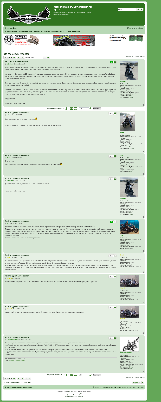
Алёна (122, 132)
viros (121, 235)
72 (128, 355)
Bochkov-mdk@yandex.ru (17, 360)
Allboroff (122, 288)
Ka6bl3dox (123, 81)
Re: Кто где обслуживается (17, 112)
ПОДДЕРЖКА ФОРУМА (54, 108)
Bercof (122, 255)
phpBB (70, 391)
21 (128, 84)
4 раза (131, 97)
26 (128, 158)
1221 (128, 135)
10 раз (131, 367)
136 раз (131, 148)
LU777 (122, 155)
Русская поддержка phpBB (74, 394)
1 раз (130, 95)
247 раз (131, 147)
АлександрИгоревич (126, 352)
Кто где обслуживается (16, 54)
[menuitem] (14, 28)
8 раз (130, 368)
